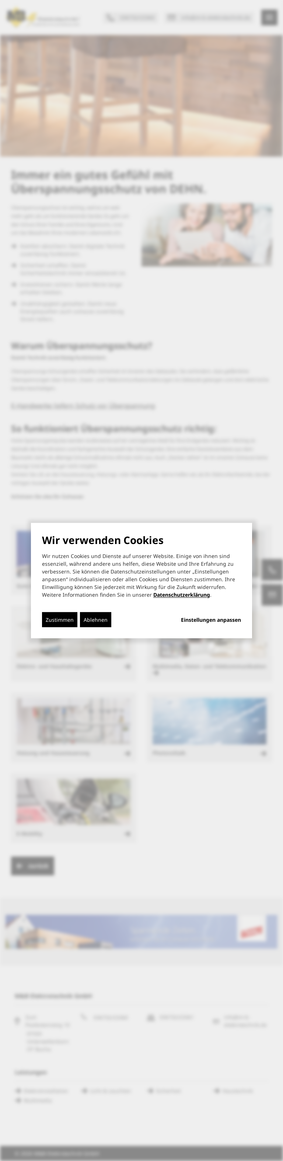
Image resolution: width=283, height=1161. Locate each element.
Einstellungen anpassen (211, 619)
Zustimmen (60, 619)
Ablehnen (96, 619)
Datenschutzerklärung (181, 594)
